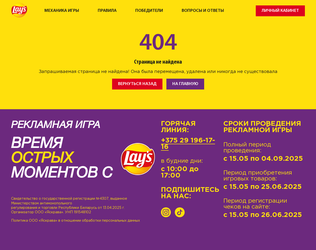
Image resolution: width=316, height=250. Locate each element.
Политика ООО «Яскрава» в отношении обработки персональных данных (75, 220)
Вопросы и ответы (203, 11)
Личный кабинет (280, 10)
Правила (107, 11)
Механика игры (61, 11)
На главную (185, 84)
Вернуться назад (137, 84)
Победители (149, 11)
